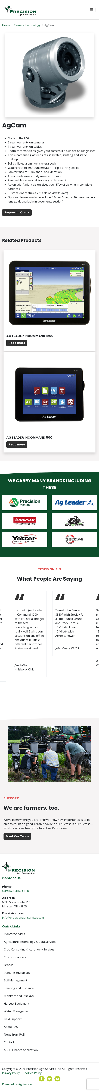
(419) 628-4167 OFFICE (16, 891)
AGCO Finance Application (21, 1050)
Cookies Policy (32, 1073)
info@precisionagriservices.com (23, 918)
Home (6, 25)
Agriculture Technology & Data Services (30, 942)
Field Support (12, 1019)
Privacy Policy (11, 1073)
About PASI (11, 1027)
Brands (8, 965)
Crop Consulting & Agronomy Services (29, 949)
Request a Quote (16, 212)
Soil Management (15, 980)
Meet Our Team (17, 836)
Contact (9, 1042)
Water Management (17, 1011)
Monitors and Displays (19, 996)
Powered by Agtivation (17, 1084)
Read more (17, 343)
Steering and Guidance (19, 988)
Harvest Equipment (16, 1004)
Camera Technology (27, 25)
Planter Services (14, 934)
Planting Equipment (17, 973)
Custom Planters (15, 957)
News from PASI (14, 1034)
